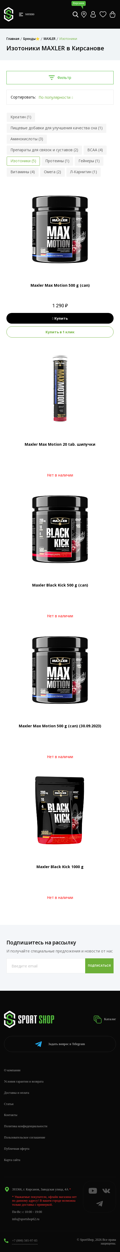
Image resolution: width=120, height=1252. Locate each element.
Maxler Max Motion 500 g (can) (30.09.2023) (60, 725)
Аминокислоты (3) (26, 138)
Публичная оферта (16, 1149)
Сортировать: (23, 97)
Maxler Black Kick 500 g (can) (60, 585)
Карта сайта (12, 1160)
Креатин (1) (20, 116)
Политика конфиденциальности (25, 1126)
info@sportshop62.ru (25, 1219)
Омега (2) (52, 171)
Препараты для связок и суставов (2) (44, 149)
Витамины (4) (22, 171)
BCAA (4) (95, 149)
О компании (12, 1070)
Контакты (10, 1115)
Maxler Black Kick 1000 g (60, 866)
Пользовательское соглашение (24, 1137)
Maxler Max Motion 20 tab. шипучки (60, 444)
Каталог (104, 1019)
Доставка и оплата (16, 1093)
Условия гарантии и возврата (23, 1081)
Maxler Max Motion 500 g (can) (60, 285)
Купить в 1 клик (60, 332)
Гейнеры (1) (89, 160)
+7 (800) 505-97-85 (25, 1240)
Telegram (60, 1044)
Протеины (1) (57, 160)
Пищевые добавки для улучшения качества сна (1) (56, 127)
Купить (60, 318)
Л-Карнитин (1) (83, 171)
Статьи (8, 1104)
